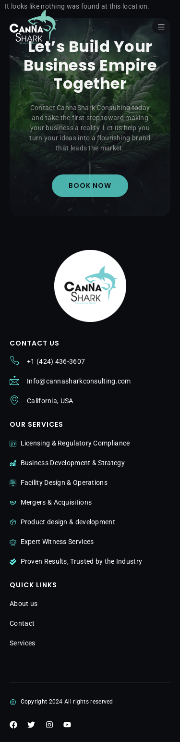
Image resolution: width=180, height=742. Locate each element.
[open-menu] (161, 27)
